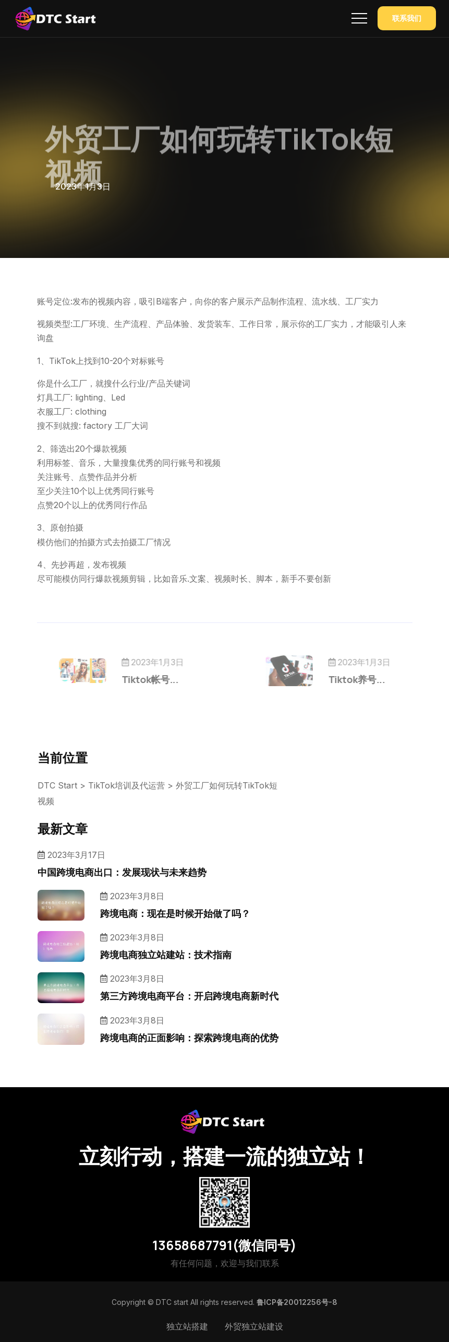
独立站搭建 (187, 1326)
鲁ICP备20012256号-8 (297, 1302)
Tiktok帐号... (167, 679)
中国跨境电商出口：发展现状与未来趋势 (122, 872)
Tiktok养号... (339, 679)
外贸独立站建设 (254, 1326)
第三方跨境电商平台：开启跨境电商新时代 (189, 996)
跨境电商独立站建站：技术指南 (166, 954)
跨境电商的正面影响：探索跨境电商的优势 (189, 1037)
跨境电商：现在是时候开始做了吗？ (175, 913)
